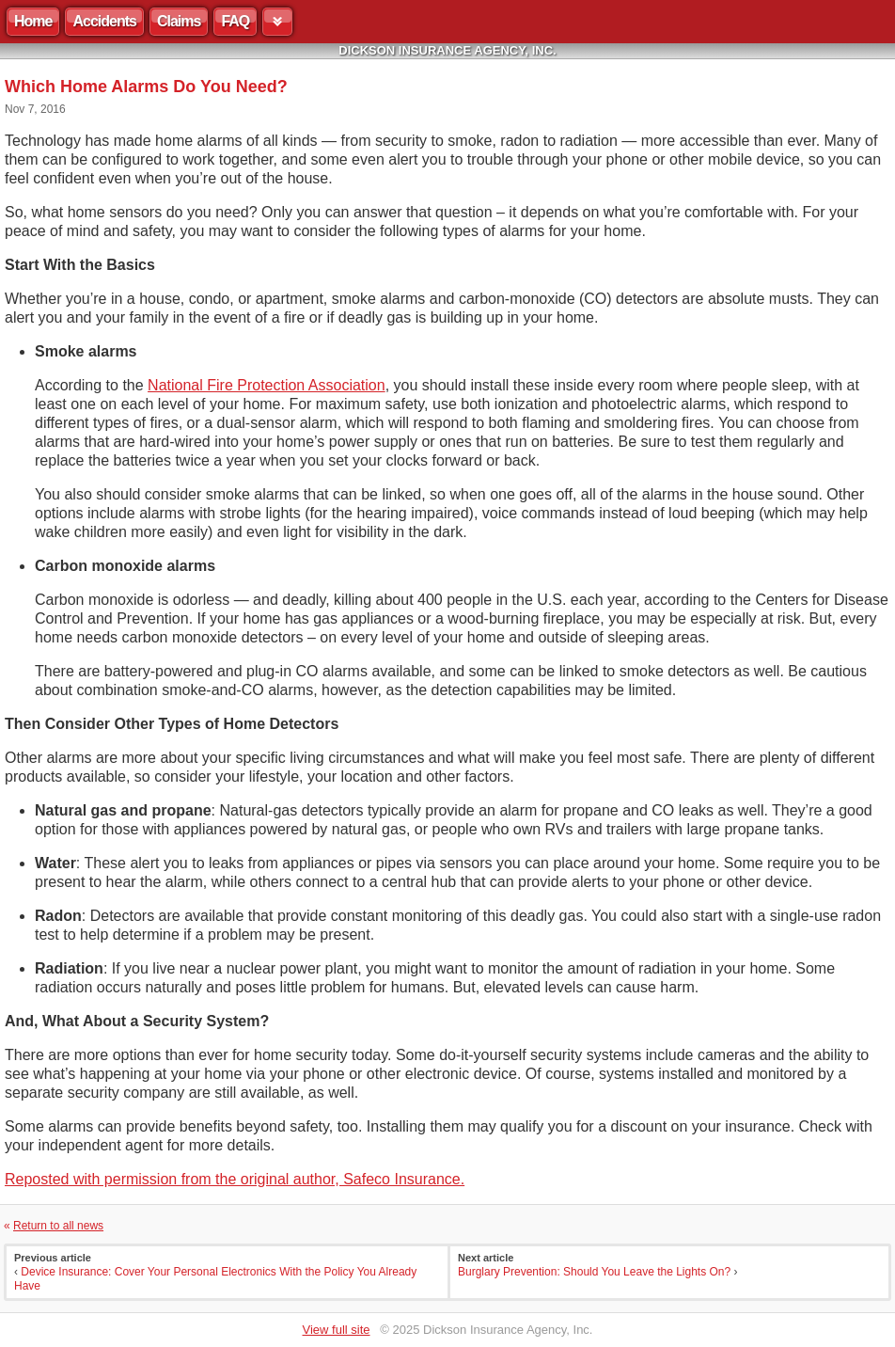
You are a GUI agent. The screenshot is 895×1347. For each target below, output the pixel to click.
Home (33, 21)
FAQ (235, 21)
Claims (178, 21)
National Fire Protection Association (266, 385)
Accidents (103, 21)
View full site (336, 1330)
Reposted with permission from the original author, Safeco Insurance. (234, 1179)
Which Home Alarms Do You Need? (146, 86)
